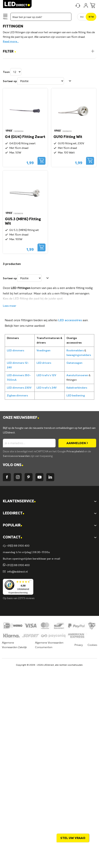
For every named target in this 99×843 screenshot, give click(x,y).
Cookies (92, 645)
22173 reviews (26, 598)
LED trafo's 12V (46, 375)
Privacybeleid (75, 451)
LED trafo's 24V (47, 387)
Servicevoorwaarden (16, 456)
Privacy (78, 645)
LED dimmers (15, 350)
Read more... (11, 41)
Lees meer (9, 306)
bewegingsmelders (78, 355)
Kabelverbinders (76, 387)
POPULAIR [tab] (12, 525)
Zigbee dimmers (17, 395)
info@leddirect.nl (17, 571)
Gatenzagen (74, 363)
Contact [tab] (12, 537)
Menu (5, 19)
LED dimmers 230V (19, 387)
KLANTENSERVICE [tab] (19, 501)
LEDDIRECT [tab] (13, 513)
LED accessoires (70, 320)
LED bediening (75, 395)
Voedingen (43, 350)
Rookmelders (75, 350)
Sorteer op (10, 81)
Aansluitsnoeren (77, 375)
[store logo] (17, 4)
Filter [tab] (9, 51)
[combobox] (40, 17)
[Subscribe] (77, 443)
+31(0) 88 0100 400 (16, 546)
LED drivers (44, 363)
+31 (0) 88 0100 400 (16, 565)
